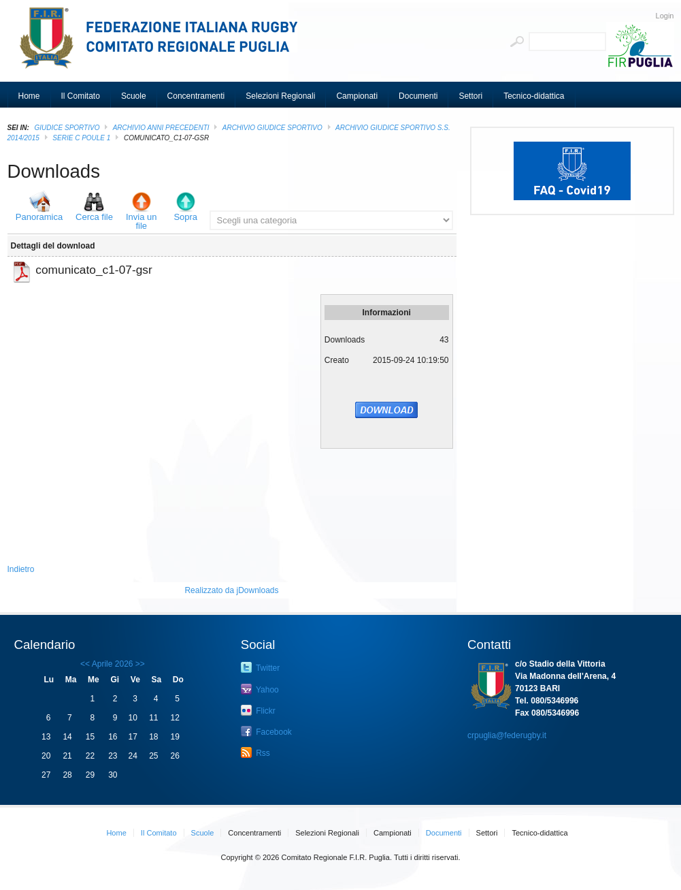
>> (139, 664)
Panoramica (39, 217)
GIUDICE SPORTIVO (67, 127)
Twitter (260, 667)
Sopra (185, 217)
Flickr (258, 710)
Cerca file (94, 217)
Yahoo (260, 689)
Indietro (21, 569)
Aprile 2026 (112, 664)
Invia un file (141, 221)
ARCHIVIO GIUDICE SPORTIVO (272, 127)
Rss (255, 752)
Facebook (266, 731)
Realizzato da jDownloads (231, 590)
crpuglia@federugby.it (506, 735)
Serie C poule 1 (81, 138)
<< (85, 664)
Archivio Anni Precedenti (161, 127)
